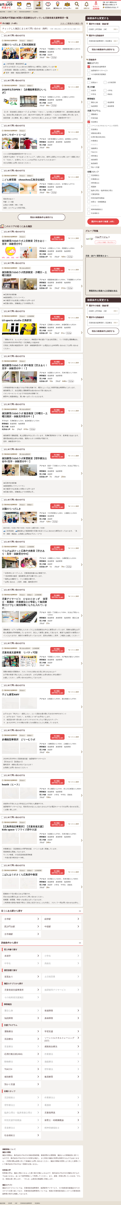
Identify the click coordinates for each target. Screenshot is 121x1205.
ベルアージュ (102, 237)
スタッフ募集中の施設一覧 (71, 23)
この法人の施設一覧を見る (105, 242)
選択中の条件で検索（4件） (103, 221)
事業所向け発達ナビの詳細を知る (103, 290)
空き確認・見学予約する (57, 42)
